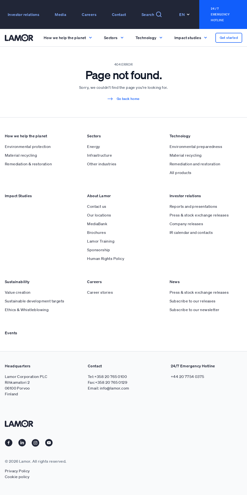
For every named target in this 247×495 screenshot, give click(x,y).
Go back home (124, 99)
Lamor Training (100, 241)
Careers (89, 14)
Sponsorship (98, 249)
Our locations (99, 215)
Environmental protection (28, 146)
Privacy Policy (17, 470)
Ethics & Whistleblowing (26, 309)
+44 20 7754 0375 (187, 376)
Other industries (101, 163)
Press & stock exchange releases (199, 215)
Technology (180, 135)
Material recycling (21, 155)
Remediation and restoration (195, 163)
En (184, 14)
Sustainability (17, 281)
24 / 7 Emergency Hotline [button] (220, 14)
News (175, 281)
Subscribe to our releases (193, 301)
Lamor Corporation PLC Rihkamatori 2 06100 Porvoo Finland (26, 385)
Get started (229, 37)
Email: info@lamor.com (108, 388)
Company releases (186, 223)
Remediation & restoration (28, 163)
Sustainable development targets (34, 301)
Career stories (100, 292)
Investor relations (23, 14)
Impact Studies (18, 195)
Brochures (96, 232)
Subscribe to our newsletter (195, 309)
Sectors (94, 135)
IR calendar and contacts (191, 232)
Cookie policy (17, 476)
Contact (119, 14)
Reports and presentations (193, 206)
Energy (93, 146)
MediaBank (97, 223)
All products (181, 172)
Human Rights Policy (105, 258)
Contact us (96, 206)
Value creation (18, 292)
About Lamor (99, 195)
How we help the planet (26, 135)
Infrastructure (99, 155)
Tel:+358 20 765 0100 (107, 376)
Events (11, 332)
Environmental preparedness (196, 146)
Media (60, 14)
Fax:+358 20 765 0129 (107, 382)
